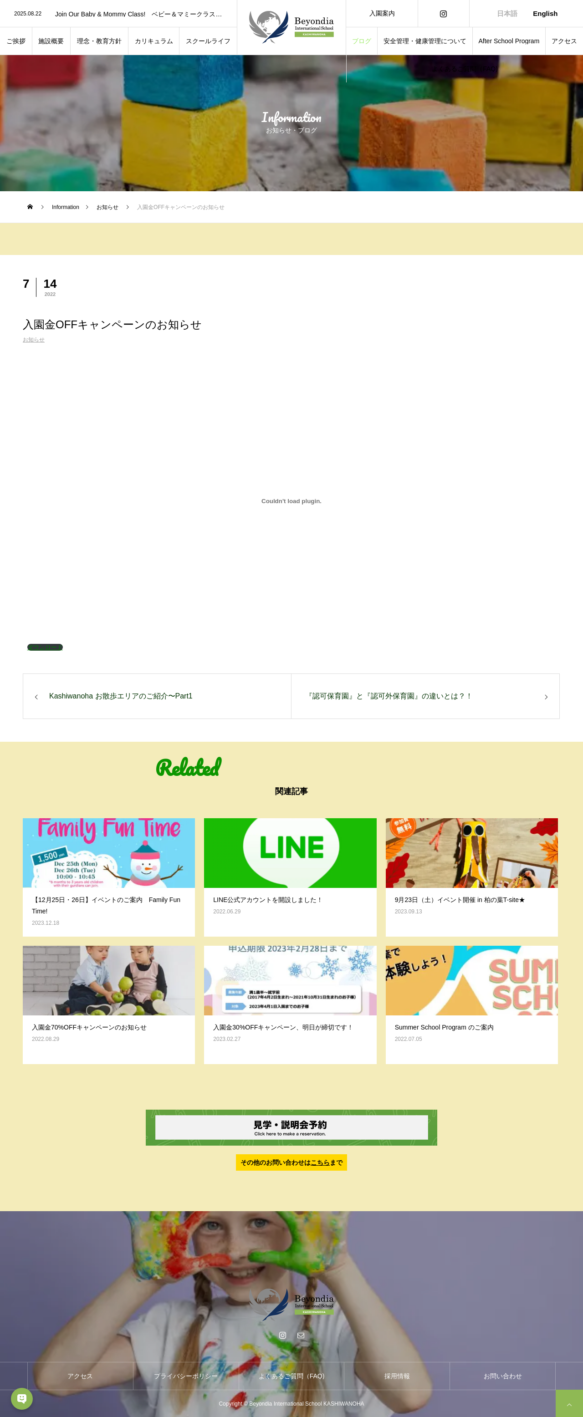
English (545, 13)
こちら (320, 1162)
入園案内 (382, 13)
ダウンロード (45, 647)
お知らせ (34, 339)
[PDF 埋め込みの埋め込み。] (291, 500)
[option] (118, 14)
